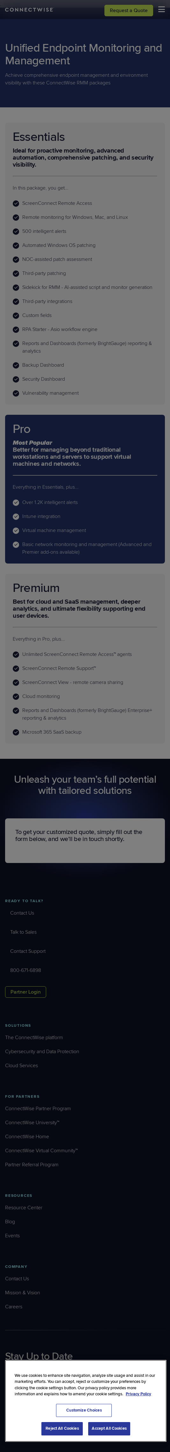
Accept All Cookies (109, 1428)
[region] (85, 1401)
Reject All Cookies (62, 1428)
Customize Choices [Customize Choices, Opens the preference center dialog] (84, 1410)
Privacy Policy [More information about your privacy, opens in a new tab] (138, 1394)
